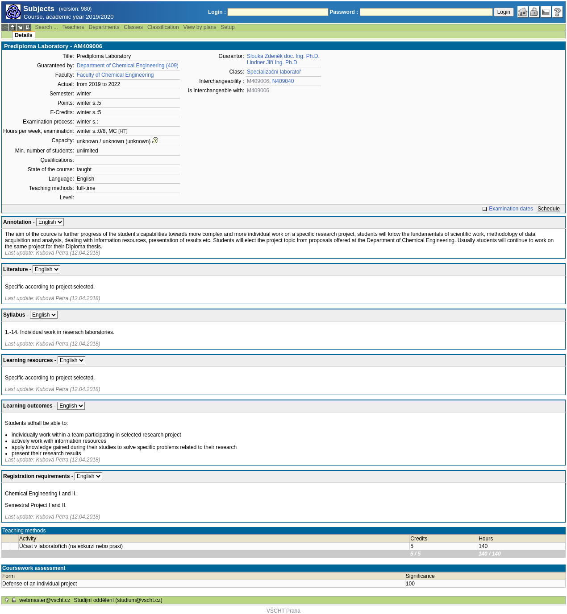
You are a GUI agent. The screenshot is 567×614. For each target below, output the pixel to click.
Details (23, 35)
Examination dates (511, 209)
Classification (163, 27)
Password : (343, 12)
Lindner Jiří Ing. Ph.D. (273, 62)
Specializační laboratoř (274, 72)
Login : (217, 12)
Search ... (46, 27)
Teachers (73, 27)
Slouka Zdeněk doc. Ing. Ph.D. (283, 56)
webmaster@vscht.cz (44, 600)
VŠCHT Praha (283, 611)
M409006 (258, 81)
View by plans (200, 27)
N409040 (283, 81)
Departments (104, 27)
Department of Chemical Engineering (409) (128, 65)
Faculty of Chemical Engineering (115, 75)
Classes (133, 27)
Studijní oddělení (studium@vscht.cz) (118, 600)
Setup (227, 27)
